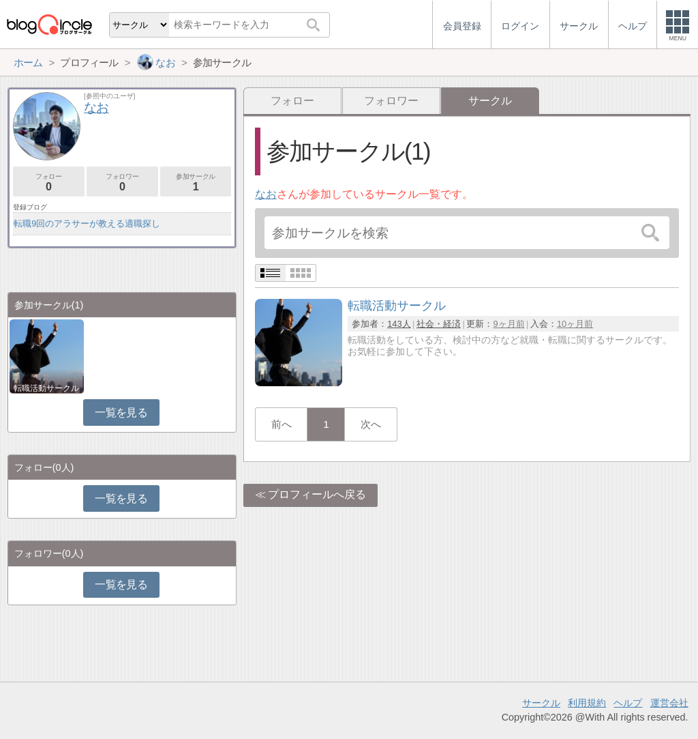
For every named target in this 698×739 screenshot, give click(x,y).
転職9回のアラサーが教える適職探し (87, 223)
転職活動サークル (46, 388)
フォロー (292, 100)
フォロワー (391, 100)
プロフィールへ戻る (317, 494)
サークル (541, 702)
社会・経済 (438, 324)
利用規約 (587, 702)
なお (266, 194)
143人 (398, 324)
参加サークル (196, 182)
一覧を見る (121, 412)
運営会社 (669, 702)
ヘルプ (627, 702)
